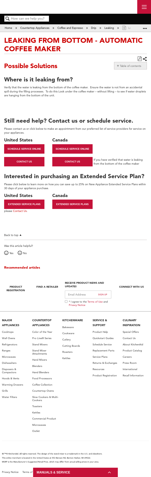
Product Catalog (132, 350)
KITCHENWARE (72, 320)
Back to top (11, 235)
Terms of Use (95, 301)
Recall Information (133, 375)
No (25, 253)
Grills (5, 390)
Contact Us (24, 161)
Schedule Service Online (24, 149)
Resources (98, 369)
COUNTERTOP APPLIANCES (42, 322)
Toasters (37, 406)
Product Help (100, 331)
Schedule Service (102, 344)
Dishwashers (9, 362)
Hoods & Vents (10, 378)
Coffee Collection (42, 384)
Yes (11, 253)
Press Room (130, 362)
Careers (127, 356)
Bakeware (68, 327)
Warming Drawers (12, 384)
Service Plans (100, 356)
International (130, 369)
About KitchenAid (133, 344)
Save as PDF (139, 58)
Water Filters (9, 397)
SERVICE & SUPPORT (100, 322)
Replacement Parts (103, 350)
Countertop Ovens (43, 390)
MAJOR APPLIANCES (10, 322)
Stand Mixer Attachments (39, 352)
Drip (94, 28)
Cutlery (66, 339)
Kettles (36, 412)
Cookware (68, 333)
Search (7, 19)
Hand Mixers (39, 359)
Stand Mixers (40, 344)
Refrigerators (9, 344)
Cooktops (8, 331)
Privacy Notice (77, 304)
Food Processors (42, 378)
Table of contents (130, 66)
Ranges (6, 350)
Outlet (36, 431)
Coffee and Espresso (70, 28)
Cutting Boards (71, 345)
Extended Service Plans (24, 204)
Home (9, 28)
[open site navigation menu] (144, 7)
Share (145, 59)
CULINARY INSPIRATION (131, 322)
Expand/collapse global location (145, 26)
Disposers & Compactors (9, 371)
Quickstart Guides (103, 338)
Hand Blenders (40, 372)
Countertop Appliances (35, 28)
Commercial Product (44, 418)
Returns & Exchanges (105, 362)
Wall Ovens (8, 338)
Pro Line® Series (42, 338)
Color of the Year (42, 331)
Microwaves (9, 356)
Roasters (67, 351)
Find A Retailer (47, 286)
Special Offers (131, 331)
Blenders (37, 366)
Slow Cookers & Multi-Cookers (45, 399)
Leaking (109, 28)
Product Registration (15, 288)
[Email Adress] (88, 294)
